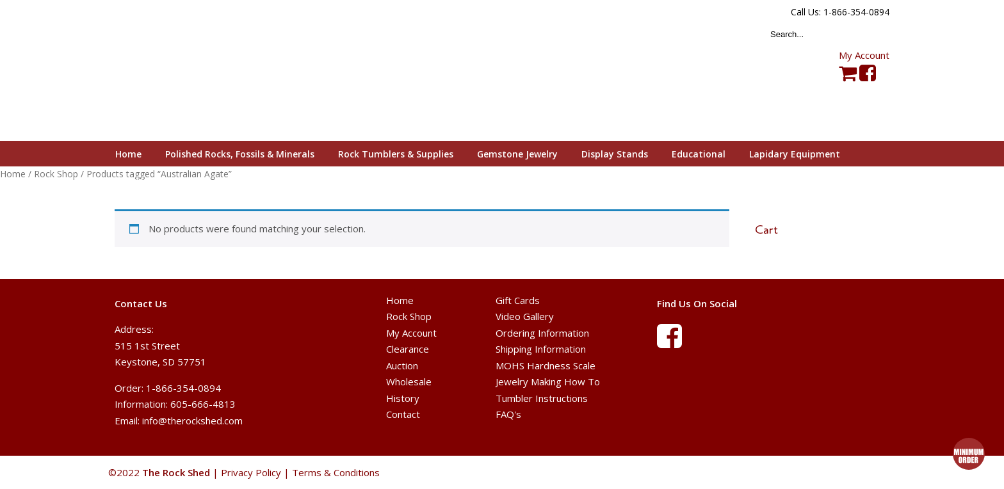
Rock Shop (56, 174)
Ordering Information (542, 332)
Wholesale (409, 381)
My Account (864, 55)
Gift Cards (518, 300)
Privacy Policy (251, 472)
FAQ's (508, 414)
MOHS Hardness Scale (545, 365)
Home (13, 174)
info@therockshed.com (192, 420)
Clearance (407, 348)
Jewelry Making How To (548, 381)
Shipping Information (541, 348)
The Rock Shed (190, 71)
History (402, 398)
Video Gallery (525, 316)
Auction (402, 365)
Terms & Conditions (336, 472)
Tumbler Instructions (542, 398)
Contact (403, 414)
